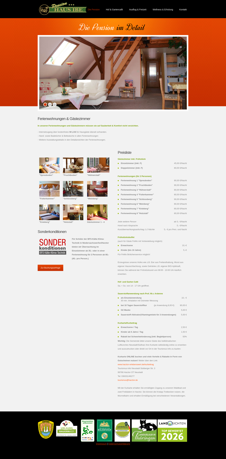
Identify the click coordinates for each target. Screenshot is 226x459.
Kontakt (183, 9)
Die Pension (94, 9)
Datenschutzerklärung (119, 444)
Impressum (101, 444)
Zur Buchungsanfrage (50, 268)
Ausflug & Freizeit (137, 9)
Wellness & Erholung (163, 9)
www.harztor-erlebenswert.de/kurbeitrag (136, 364)
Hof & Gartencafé (114, 9)
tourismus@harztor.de (128, 380)
